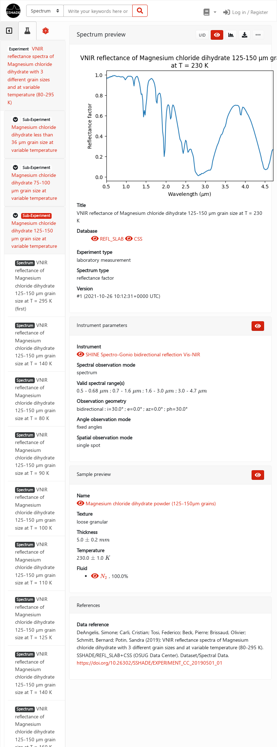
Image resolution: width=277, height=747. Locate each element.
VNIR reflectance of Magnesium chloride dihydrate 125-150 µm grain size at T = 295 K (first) (35, 285)
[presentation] (104, 390)
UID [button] (202, 35)
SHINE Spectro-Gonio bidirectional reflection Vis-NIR (138, 354)
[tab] (9, 30)
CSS (133, 238)
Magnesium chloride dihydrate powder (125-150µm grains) (146, 503)
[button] (209, 12)
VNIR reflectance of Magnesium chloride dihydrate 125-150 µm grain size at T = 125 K (35, 618)
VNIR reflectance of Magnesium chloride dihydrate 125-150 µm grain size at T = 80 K (35, 398)
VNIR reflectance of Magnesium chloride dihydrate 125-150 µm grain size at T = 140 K (35, 344)
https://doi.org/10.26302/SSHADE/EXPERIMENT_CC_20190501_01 (150, 662)
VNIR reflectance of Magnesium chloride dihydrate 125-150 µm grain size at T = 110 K (35, 563)
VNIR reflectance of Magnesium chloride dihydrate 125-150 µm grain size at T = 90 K (35, 453)
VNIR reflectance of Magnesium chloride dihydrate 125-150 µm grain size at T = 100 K (35, 508)
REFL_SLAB (108, 238)
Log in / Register (245, 12)
